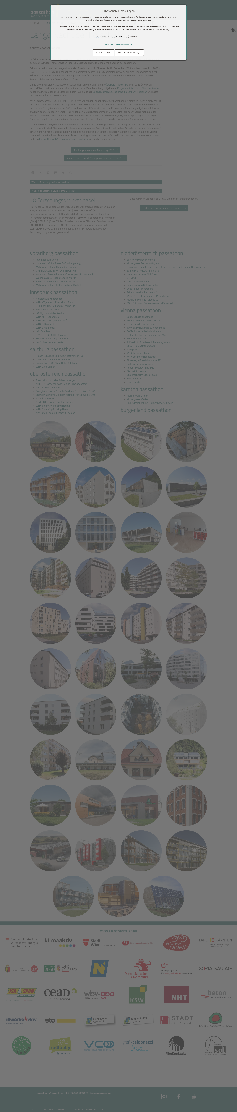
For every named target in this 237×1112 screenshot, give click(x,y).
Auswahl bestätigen (103, 52)
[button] (118, 45)
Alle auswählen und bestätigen (129, 52)
